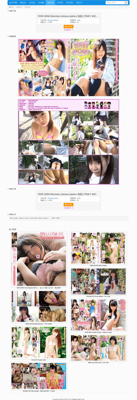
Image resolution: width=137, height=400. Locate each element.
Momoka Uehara (53, 20)
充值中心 (79, 2)
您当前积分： (68, 30)
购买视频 (68, 26)
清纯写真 (50, 2)
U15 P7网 (13, 3)
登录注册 (69, 2)
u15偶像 (41, 2)
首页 (12, 7)
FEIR (78, 20)
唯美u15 (23, 2)
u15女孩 (32, 2)
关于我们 (60, 2)
